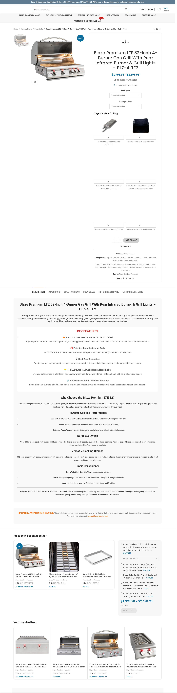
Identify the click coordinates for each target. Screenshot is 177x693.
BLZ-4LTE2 (141, 264)
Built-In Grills (118, 260)
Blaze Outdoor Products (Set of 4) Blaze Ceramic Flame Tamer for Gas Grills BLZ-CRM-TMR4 (63, 576)
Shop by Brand (26, 29)
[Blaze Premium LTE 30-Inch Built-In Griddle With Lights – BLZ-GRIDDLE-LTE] (32, 645)
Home (16, 29)
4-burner (120, 264)
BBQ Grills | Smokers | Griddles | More (132, 258)
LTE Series (145, 267)
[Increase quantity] (120, 240)
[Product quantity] (117, 240)
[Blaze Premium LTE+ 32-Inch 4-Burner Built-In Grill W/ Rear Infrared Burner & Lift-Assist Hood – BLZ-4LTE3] (69, 645)
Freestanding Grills (131, 260)
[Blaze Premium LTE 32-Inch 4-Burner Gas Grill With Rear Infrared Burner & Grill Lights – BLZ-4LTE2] (30, 557)
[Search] (80, 9)
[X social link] (126, 278)
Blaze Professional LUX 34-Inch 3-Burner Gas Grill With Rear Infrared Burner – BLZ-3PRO (105, 666)
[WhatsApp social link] (132, 278)
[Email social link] (129, 278)
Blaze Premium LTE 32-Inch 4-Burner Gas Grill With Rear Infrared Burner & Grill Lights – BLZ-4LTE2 (29, 578)
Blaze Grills (39, 29)
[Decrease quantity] (113, 240)
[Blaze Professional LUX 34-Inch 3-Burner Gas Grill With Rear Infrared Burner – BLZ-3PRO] (106, 645)
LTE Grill (125, 267)
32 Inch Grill (105, 264)
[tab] (38, 291)
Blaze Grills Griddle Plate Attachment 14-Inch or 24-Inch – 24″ (97, 576)
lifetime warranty (114, 267)
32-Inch (113, 264)
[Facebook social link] (123, 278)
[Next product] (160, 28)
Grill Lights (103, 267)
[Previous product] (154, 28)
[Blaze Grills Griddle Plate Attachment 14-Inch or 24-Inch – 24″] (97, 557)
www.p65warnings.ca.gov (98, 516)
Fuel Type (125, 90)
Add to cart (131, 240)
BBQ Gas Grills (111, 258)
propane (127, 270)
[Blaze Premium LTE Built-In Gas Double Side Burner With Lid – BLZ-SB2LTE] (143, 645)
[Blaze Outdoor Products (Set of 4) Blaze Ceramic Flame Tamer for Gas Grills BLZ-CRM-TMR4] (64, 557)
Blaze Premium (130, 264)
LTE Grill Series (135, 267)
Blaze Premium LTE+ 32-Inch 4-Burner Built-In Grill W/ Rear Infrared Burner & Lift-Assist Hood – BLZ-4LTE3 (69, 668)
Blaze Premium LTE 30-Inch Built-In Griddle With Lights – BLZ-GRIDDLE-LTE (31, 666)
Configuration (125, 102)
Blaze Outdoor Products (128, 274)
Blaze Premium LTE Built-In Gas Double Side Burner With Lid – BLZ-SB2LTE (141, 666)
